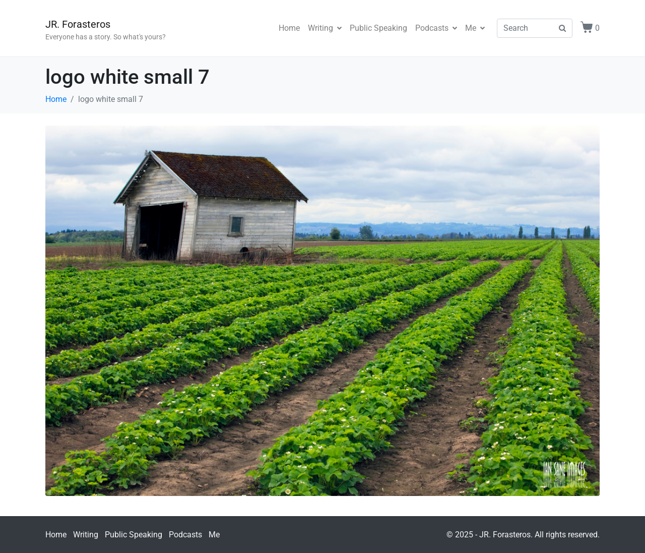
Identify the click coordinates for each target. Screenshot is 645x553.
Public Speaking (378, 28)
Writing (325, 28)
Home (289, 28)
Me (475, 28)
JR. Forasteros (77, 24)
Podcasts (436, 28)
